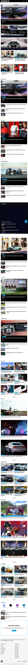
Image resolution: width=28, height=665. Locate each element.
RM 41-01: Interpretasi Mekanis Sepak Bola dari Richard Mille (15, 149)
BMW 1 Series (3, 470)
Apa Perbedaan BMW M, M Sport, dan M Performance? (14, 352)
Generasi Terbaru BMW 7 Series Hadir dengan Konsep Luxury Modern (12, 47)
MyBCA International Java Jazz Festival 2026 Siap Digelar (15, 154)
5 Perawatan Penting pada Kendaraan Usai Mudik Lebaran (11, 436)
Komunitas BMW (4, 516)
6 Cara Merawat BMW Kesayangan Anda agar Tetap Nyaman (12, 456)
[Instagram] (17, 606)
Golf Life (4, 295)
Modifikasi (3, 572)
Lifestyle (16, 71)
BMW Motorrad (4, 71)
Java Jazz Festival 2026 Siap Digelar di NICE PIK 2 (13, 145)
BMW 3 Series (3, 493)
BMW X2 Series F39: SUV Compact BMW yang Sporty (6, 484)
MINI (3, 254)
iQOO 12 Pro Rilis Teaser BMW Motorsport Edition (19, 394)
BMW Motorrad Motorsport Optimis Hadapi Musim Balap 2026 (16, 195)
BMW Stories (4, 336)
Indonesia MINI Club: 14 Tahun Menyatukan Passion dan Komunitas (16, 261)
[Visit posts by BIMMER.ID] (2, 22)
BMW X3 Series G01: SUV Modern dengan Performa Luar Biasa (19, 472)
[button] (22, 1)
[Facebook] (4, 606)
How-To (3, 415)
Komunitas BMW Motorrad (5, 536)
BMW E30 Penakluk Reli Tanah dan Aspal (12, 348)
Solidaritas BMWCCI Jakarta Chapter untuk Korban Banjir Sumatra (13, 517)
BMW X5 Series (17, 493)
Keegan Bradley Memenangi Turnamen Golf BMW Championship (16, 307)
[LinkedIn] (24, 606)
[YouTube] (24, 661)
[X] (11, 606)
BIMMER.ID (8, 614)
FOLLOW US (14, 630)
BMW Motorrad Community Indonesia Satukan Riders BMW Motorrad (13, 537)
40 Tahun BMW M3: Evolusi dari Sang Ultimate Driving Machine (12, 35)
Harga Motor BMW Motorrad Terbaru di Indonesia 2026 (14, 186)
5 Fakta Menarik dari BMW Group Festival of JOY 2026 (14, 113)
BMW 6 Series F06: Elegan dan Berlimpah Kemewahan (19, 484)
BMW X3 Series (17, 470)
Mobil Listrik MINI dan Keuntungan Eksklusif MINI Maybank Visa (16, 616)
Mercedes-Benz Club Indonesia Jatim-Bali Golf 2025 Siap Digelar (16, 302)
